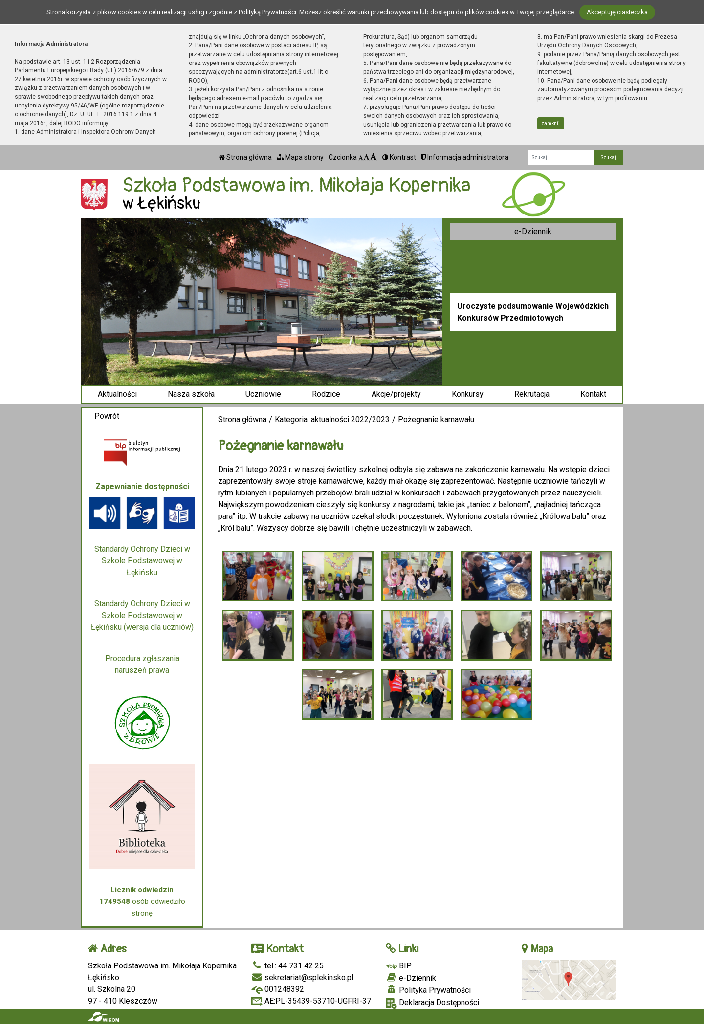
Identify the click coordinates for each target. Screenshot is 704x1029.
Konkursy (468, 394)
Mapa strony (300, 157)
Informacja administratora (464, 157)
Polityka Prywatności (428, 990)
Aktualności (117, 394)
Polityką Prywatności (267, 12)
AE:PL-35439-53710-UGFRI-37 (311, 1001)
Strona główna (245, 157)
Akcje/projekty (396, 394)
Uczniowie (263, 394)
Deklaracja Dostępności (432, 1003)
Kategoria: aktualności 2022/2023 (332, 419)
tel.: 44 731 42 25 (287, 965)
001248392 (277, 989)
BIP (399, 965)
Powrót (106, 416)
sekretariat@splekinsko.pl (302, 977)
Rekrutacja (532, 394)
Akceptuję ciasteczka (617, 12)
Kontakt (593, 394)
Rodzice (326, 394)
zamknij (550, 123)
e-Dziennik (532, 231)
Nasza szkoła (191, 394)
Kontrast (399, 157)
